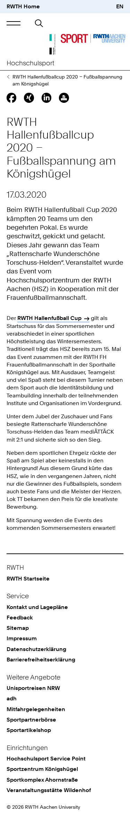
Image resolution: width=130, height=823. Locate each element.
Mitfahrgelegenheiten (36, 709)
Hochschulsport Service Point (46, 758)
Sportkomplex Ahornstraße (42, 779)
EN (119, 6)
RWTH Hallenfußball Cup (49, 318)
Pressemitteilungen (8, 76)
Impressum (22, 638)
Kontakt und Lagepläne (37, 607)
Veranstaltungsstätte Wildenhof (49, 790)
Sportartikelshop (29, 730)
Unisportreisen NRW (33, 688)
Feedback (20, 617)
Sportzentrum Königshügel (42, 769)
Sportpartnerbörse (31, 719)
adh (12, 698)
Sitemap (18, 628)
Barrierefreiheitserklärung (41, 659)
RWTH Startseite (28, 578)
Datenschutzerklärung (36, 649)
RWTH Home (23, 6)
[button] (13, 23)
